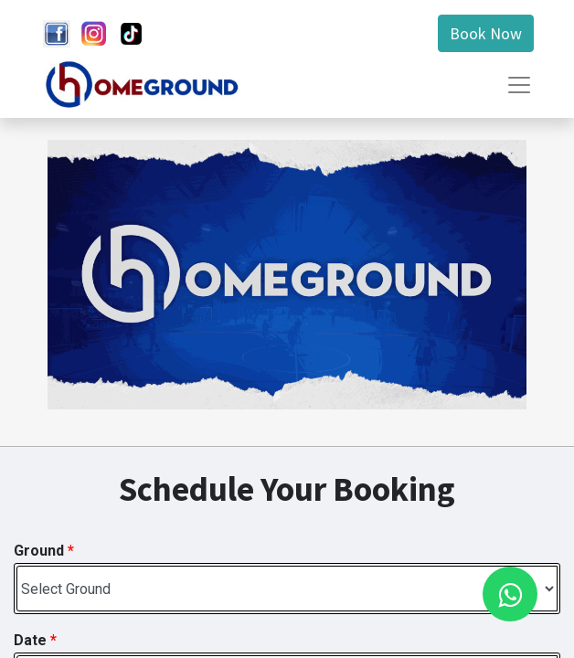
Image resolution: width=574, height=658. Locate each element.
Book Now (486, 33)
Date (35, 640)
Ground (44, 550)
